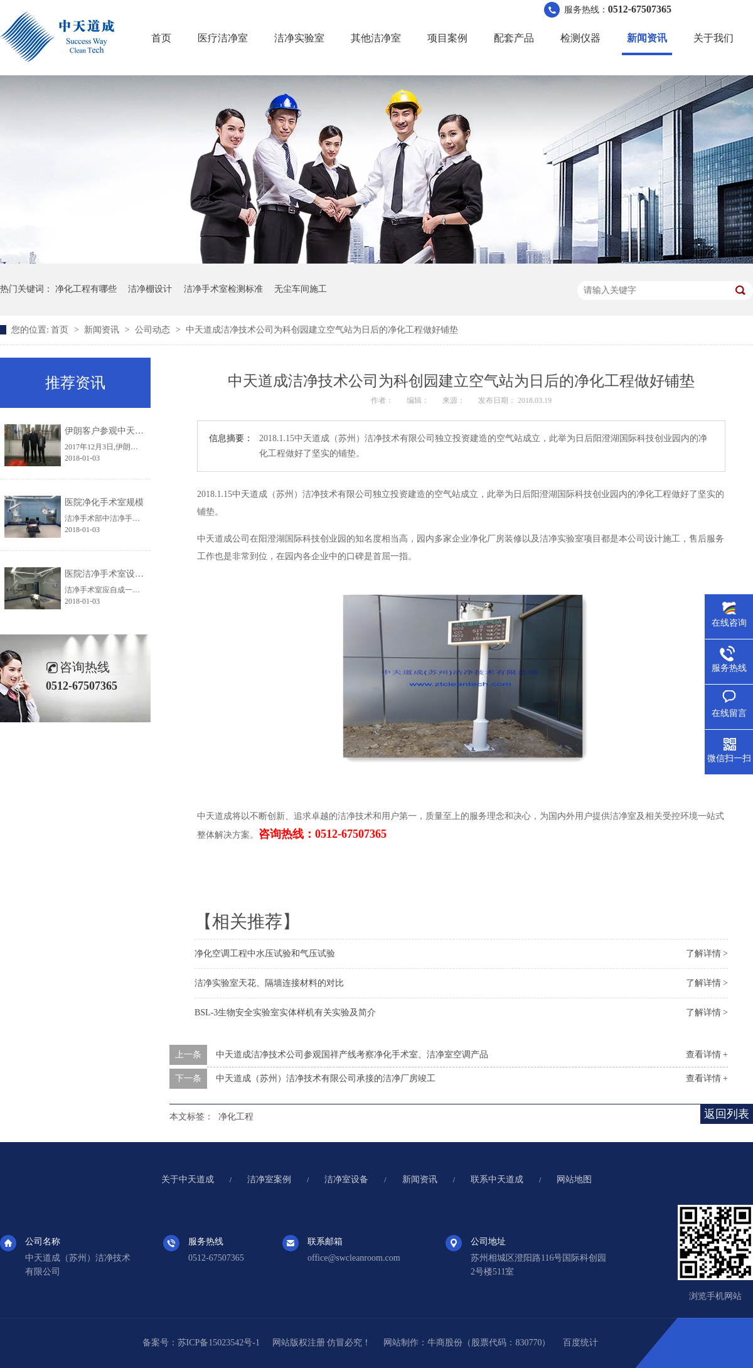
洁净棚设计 (150, 289)
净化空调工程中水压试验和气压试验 (265, 953)
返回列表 (726, 1114)
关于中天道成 (187, 1179)
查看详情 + (707, 1054)
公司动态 (154, 329)
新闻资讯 (647, 38)
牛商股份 (444, 1342)
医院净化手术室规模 (104, 502)
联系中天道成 (497, 1179)
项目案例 (447, 38)
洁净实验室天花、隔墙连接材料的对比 (269, 983)
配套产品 (514, 38)
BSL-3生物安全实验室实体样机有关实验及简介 (285, 1012)
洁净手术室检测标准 (223, 289)
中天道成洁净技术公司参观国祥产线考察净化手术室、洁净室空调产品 (352, 1054)
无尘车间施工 (300, 289)
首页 (161, 38)
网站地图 (574, 1179)
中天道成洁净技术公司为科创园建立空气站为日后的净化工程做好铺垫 (322, 329)
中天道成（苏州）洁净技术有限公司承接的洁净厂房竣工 (325, 1078)
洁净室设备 (346, 1179)
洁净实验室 (299, 38)
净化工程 (236, 1116)
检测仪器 (580, 38)
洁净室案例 (269, 1179)
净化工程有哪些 (86, 289)
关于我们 (713, 38)
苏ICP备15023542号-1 (219, 1342)
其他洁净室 (376, 38)
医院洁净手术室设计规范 (113, 574)
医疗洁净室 (223, 38)
